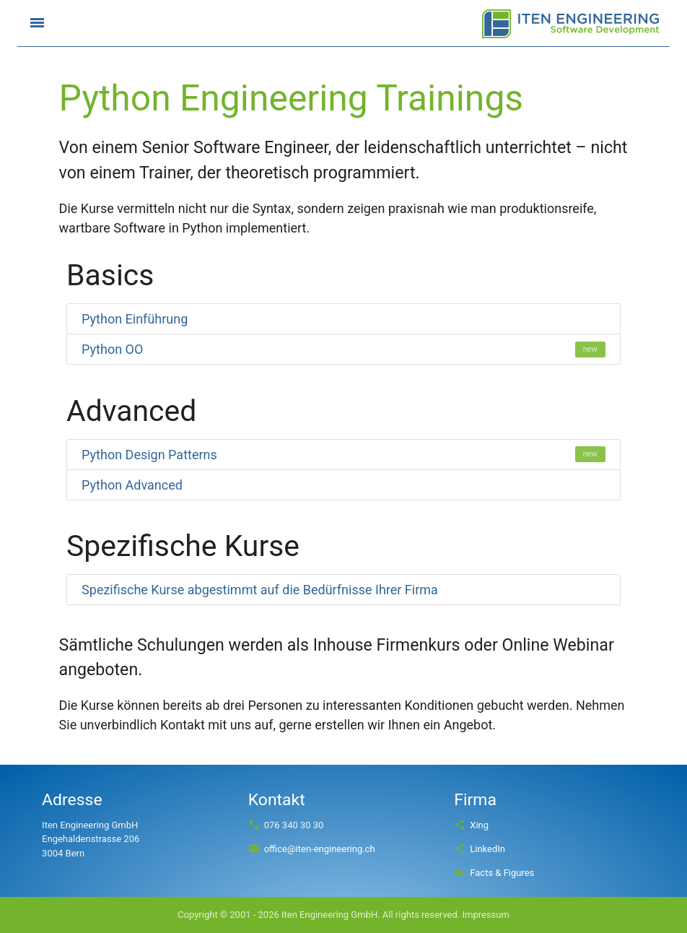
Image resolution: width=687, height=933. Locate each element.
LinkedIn (479, 848)
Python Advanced (132, 484)
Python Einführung (135, 318)
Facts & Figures (494, 872)
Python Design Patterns (343, 454)
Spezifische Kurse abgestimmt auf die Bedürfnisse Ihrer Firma (260, 589)
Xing (471, 825)
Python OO (343, 349)
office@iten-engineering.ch (311, 848)
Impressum (485, 914)
